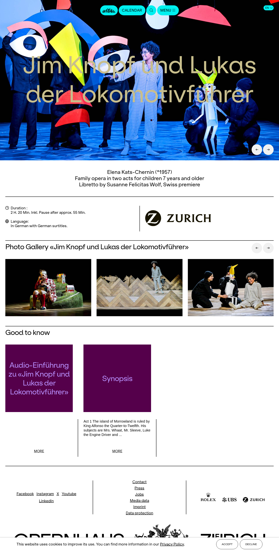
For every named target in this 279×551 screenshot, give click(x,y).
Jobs (139, 490)
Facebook (25, 490)
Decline (251, 544)
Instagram (45, 490)
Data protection (139, 509)
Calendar (132, 10)
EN (269, 7)
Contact (139, 478)
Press (139, 484)
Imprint (139, 503)
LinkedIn (46, 497)
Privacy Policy (172, 544)
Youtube (69, 490)
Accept (227, 544)
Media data (139, 497)
